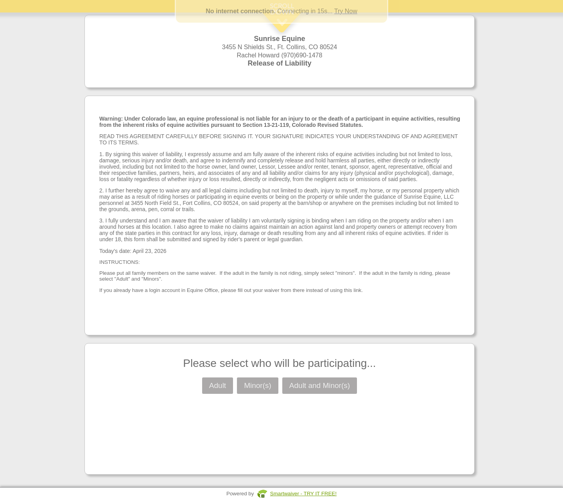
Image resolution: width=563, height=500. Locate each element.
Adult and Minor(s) (319, 385)
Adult (217, 385)
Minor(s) (257, 385)
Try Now (345, 11)
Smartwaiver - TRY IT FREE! (303, 493)
